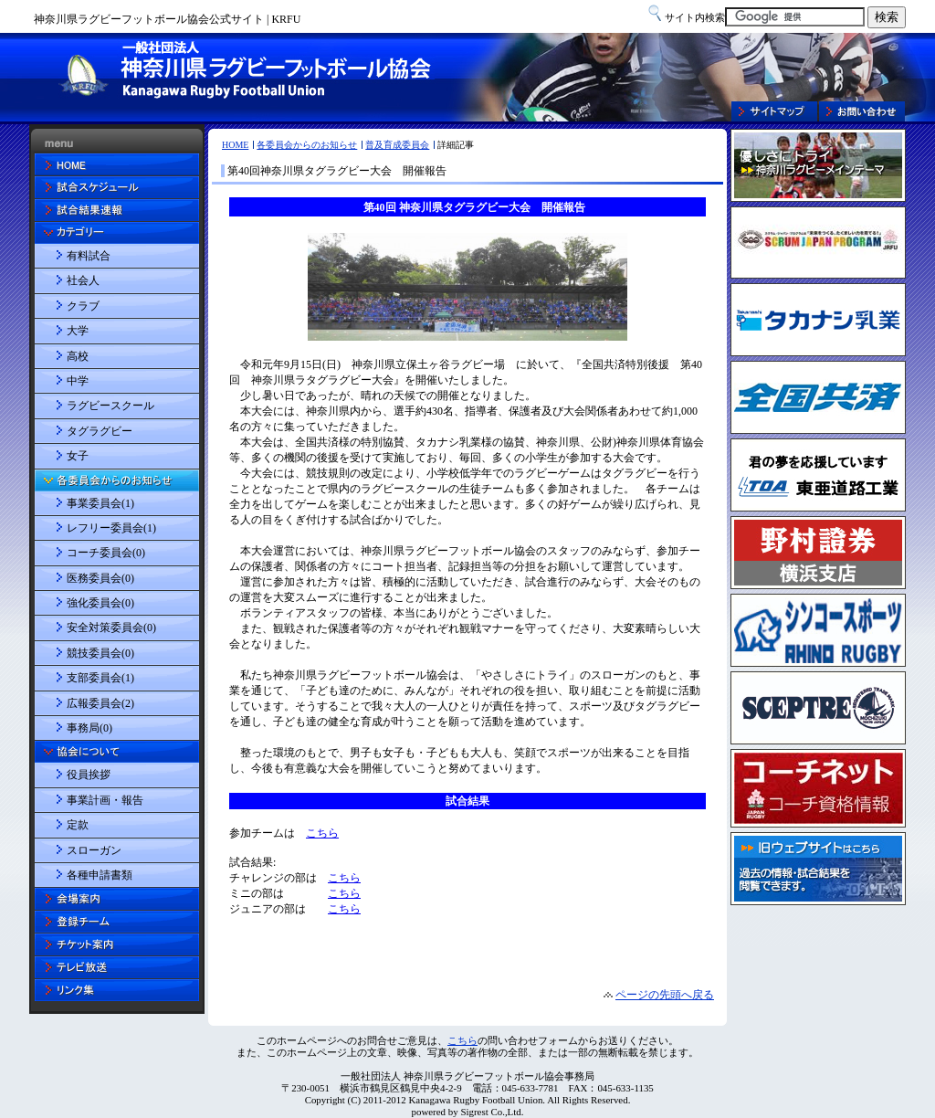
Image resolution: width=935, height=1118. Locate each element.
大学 (78, 330)
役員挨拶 (88, 774)
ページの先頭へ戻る (664, 994)
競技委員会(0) (100, 653)
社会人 (83, 280)
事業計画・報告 (105, 800)
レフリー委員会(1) (111, 528)
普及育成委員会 (397, 145)
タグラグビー (99, 431)
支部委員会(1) (100, 677)
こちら (462, 1040)
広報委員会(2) (100, 703)
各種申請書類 (99, 875)
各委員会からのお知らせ (307, 145)
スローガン (94, 850)
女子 (78, 455)
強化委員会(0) (100, 602)
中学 (78, 380)
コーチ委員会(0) (106, 552)
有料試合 (88, 255)
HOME (235, 145)
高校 (78, 356)
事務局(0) (89, 728)
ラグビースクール (110, 405)
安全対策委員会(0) (111, 627)
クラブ (83, 306)
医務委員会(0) (100, 578)
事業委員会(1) (100, 503)
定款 (78, 824)
